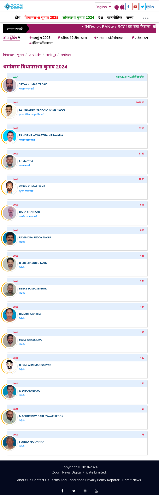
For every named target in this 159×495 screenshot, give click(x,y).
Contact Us (40, 480)
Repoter (113, 480)
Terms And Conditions (67, 480)
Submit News (130, 480)
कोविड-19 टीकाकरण (72, 37)
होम (17, 17)
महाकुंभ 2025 (39, 37)
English (101, 7)
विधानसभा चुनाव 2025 (41, 17)
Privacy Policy (95, 480)
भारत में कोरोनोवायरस (109, 37)
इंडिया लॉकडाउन (41, 43)
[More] (145, 17)
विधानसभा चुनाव (13, 54)
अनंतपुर (51, 54)
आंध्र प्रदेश (35, 54)
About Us (24, 480)
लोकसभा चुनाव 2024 (78, 17)
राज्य (130, 17)
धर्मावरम (66, 54)
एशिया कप (139, 37)
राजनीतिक (114, 17)
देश (100, 17)
